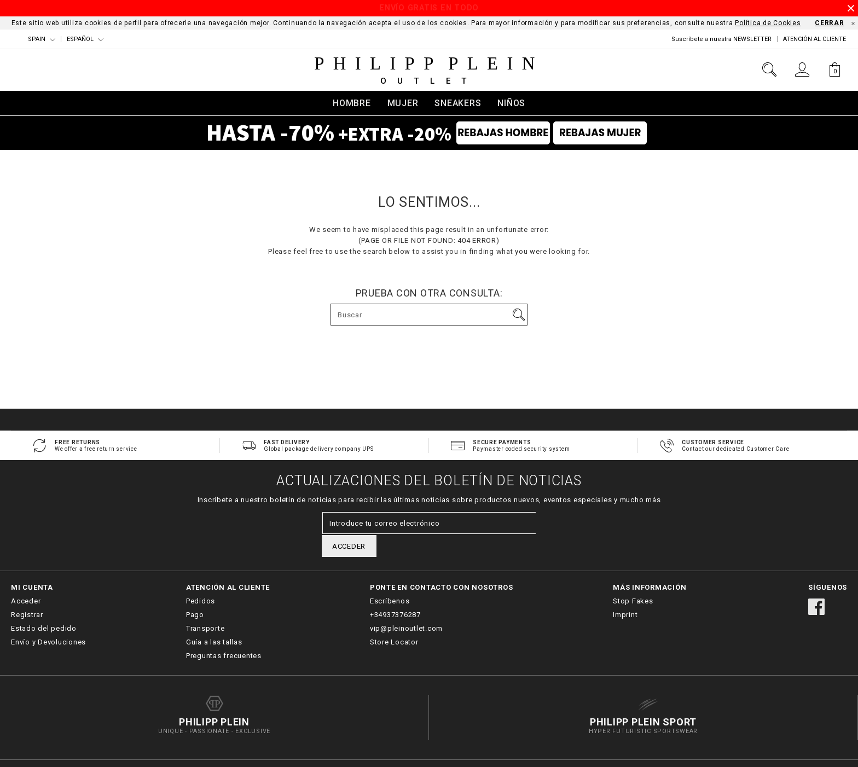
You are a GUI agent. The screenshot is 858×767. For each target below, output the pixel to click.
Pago (195, 593)
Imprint (625, 593)
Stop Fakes (633, 579)
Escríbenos (390, 579)
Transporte (205, 606)
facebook (816, 585)
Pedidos (200, 579)
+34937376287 (395, 593)
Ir (518, 315)
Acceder (25, 579)
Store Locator (394, 620)
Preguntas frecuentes (224, 634)
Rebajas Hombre (494, 134)
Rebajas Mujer (608, 134)
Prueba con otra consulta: (429, 293)
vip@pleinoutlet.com (406, 606)
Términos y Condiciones (731, 752)
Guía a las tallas (214, 620)
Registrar (27, 593)
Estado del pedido (44, 606)
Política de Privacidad (814, 752)
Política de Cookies (768, 23)
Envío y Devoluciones (48, 620)
